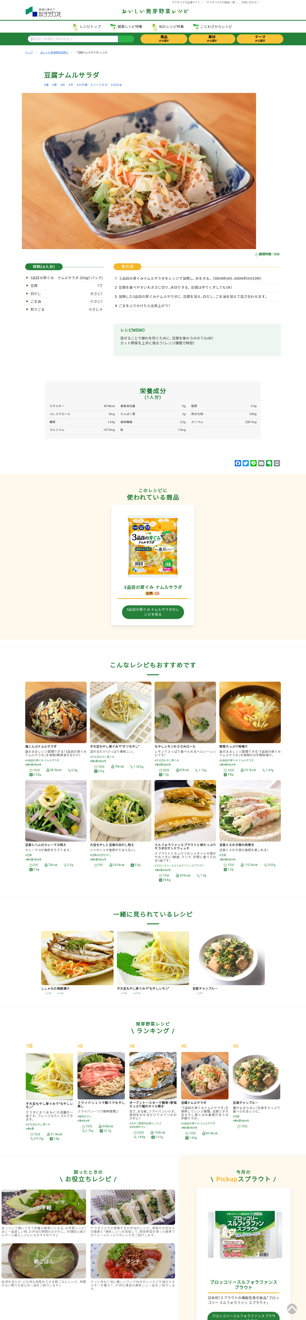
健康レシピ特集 (129, 27)
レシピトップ (90, 27)
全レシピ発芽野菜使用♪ (54, 52)
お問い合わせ (249, 2)
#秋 (62, 85)
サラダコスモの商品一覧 (220, 2)
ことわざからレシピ (216, 27)
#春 (46, 85)
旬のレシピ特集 (171, 27)
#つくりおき (99, 85)
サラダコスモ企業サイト (186, 2)
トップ (29, 52)
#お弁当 (116, 85)
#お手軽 (82, 85)
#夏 (54, 85)
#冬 (70, 85)
